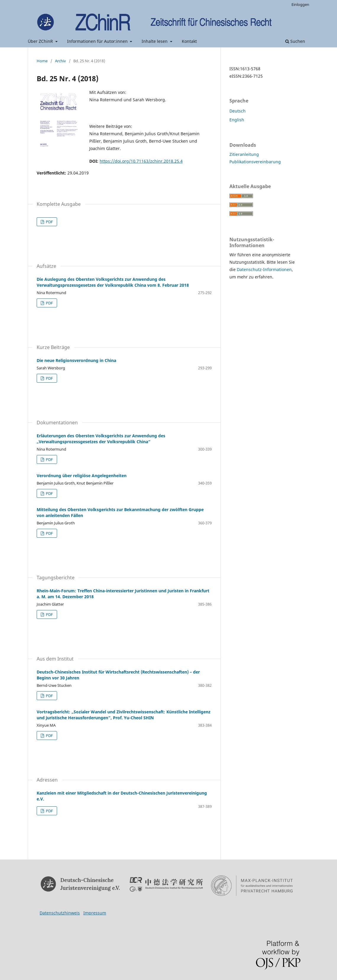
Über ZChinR (41, 41)
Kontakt (189, 41)
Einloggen (300, 4)
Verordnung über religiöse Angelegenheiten (82, 475)
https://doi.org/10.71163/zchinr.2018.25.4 (141, 161)
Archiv (60, 60)
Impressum (94, 913)
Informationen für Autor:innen (98, 41)
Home (42, 60)
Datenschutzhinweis (60, 913)
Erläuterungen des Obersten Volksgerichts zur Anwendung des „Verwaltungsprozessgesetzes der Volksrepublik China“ (101, 438)
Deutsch (237, 111)
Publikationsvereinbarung (255, 161)
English (236, 120)
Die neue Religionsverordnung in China (76, 360)
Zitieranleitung (244, 154)
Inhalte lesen (155, 41)
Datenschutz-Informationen (264, 269)
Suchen (295, 41)
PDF (49, 221)
